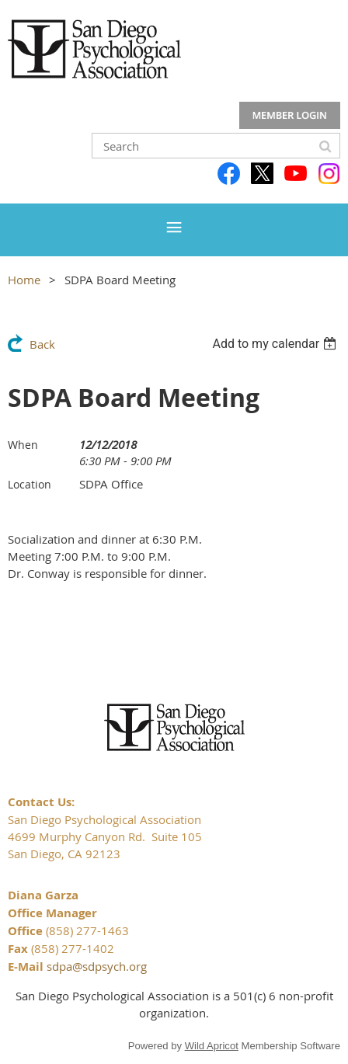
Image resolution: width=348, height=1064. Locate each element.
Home (24, 279)
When (23, 444)
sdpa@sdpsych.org (97, 966)
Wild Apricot (211, 1046)
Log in (289, 116)
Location (29, 484)
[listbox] (276, 343)
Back (42, 344)
